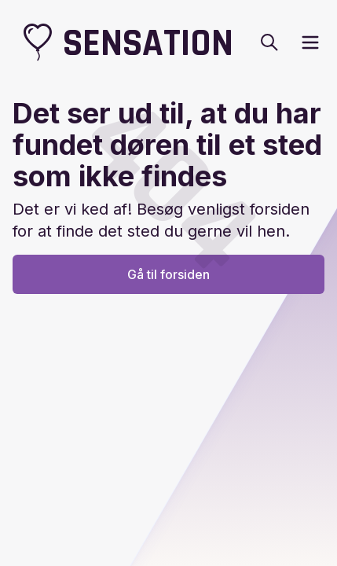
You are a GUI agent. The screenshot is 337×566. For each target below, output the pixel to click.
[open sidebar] (310, 42)
